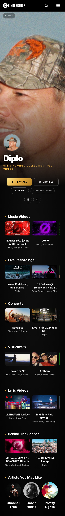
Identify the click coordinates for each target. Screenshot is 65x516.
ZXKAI (9, 247)
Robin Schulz (38, 291)
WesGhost (16, 465)
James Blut (51, 291)
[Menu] (58, 6)
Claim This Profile (42, 190)
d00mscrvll (47, 244)
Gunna (24, 331)
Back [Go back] (9, 15)
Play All (19, 182)
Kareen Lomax (28, 374)
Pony (52, 374)
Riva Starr (15, 374)
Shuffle (46, 182)
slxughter (18, 247)
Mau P (17, 331)
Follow (19, 190)
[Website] (28, 199)
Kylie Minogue (51, 421)
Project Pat (27, 465)
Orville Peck (37, 421)
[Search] (46, 5)
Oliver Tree (20, 418)
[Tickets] (37, 199)
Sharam (45, 374)
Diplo (26, 247)
